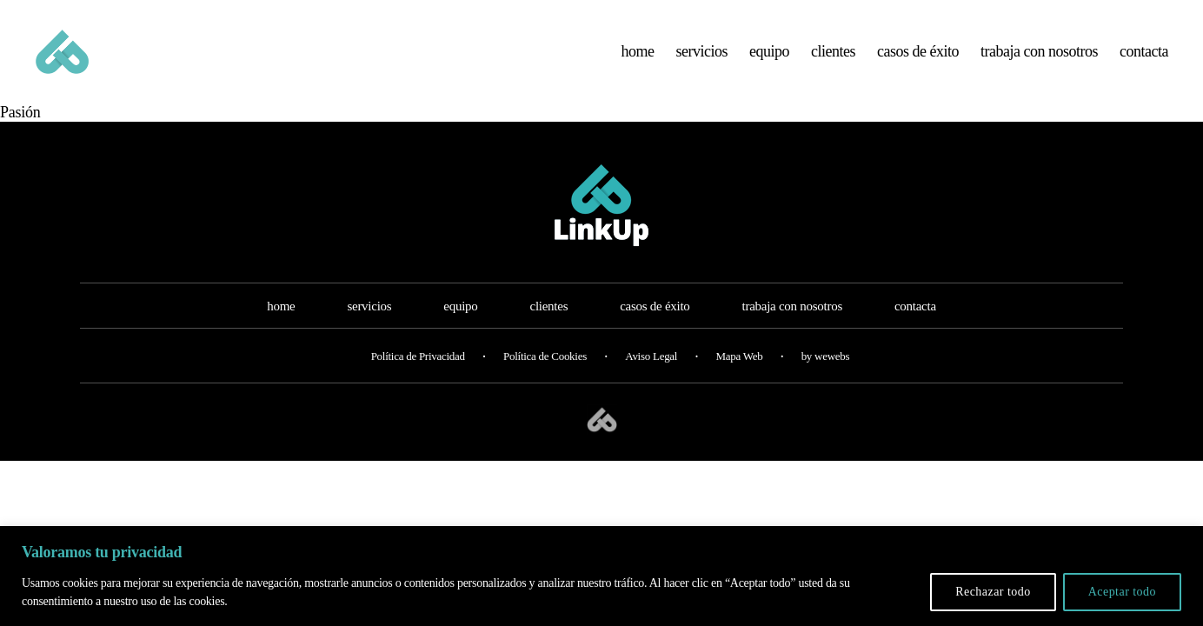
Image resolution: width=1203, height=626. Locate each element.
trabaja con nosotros (1039, 62)
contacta (1144, 62)
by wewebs (825, 379)
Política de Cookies (545, 379)
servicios (702, 62)
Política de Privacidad (418, 379)
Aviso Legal (651, 379)
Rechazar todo (993, 591)
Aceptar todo (1122, 591)
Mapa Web (738, 379)
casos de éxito (918, 62)
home (638, 62)
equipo (769, 62)
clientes (833, 62)
